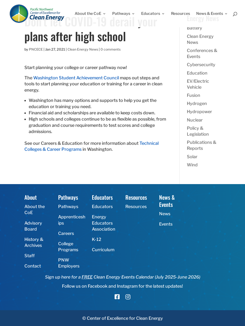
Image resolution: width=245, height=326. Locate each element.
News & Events (209, 14)
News (164, 213)
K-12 (96, 239)
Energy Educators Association (103, 222)
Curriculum (103, 249)
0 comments (110, 49)
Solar (192, 156)
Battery (194, 27)
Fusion (193, 95)
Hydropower (199, 111)
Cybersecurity (201, 64)
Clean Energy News (82, 49)
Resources (180, 14)
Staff (29, 255)
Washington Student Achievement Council (76, 77)
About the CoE (88, 14)
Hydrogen (197, 103)
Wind (192, 164)
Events (166, 224)
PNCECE (36, 49)
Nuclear (195, 119)
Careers (66, 233)
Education (197, 73)
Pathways (121, 14)
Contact (32, 265)
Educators (150, 14)
